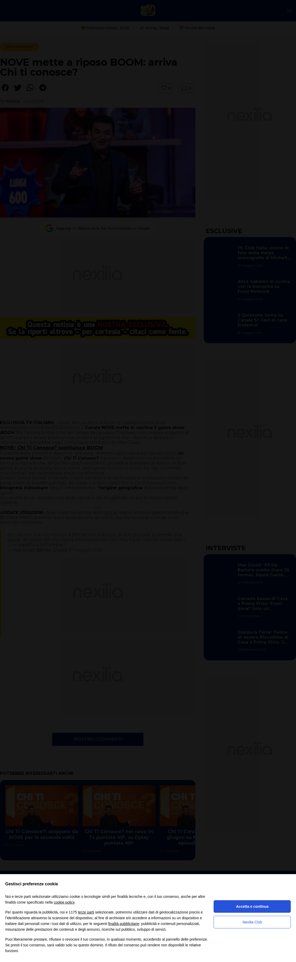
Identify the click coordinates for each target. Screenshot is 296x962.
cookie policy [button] (64, 902)
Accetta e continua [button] (252, 906)
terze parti (86, 912)
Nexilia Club (252, 922)
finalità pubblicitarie (123, 924)
